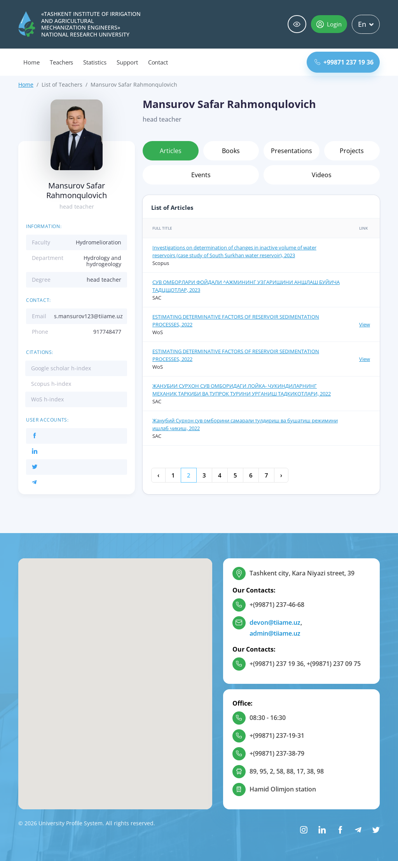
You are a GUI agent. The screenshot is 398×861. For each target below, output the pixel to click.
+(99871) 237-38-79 (277, 753)
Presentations (291, 150)
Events (201, 175)
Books (231, 150)
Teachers (61, 62)
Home (31, 62)
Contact (158, 62)
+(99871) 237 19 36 (277, 663)
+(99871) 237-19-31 (277, 735)
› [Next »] (281, 475)
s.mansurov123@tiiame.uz (88, 316)
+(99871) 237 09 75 (334, 663)
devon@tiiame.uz (275, 622)
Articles (171, 150)
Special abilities (297, 24)
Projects (352, 150)
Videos (322, 175)
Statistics (94, 62)
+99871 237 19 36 (344, 62)
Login (329, 24)
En (366, 24)
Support (127, 62)
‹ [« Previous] (158, 475)
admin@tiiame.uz (275, 633)
